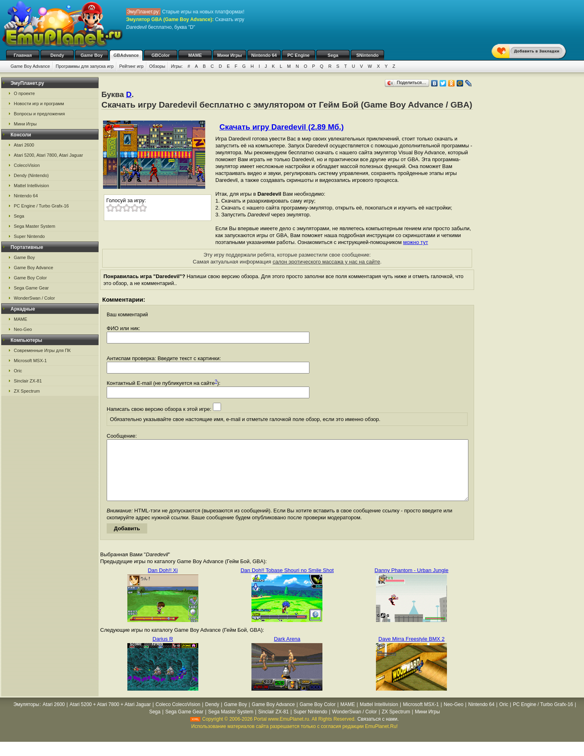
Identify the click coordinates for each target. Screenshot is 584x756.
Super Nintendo (29, 236)
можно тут (415, 242)
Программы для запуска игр (85, 66)
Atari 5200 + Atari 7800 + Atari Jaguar (110, 716)
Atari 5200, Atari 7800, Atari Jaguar (48, 155)
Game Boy (92, 55)
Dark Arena (287, 651)
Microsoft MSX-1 (30, 360)
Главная (23, 55)
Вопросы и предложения (39, 113)
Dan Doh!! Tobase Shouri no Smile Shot (287, 582)
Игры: (176, 66)
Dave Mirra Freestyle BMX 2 (411, 651)
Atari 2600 (24, 145)
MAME (195, 55)
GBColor (160, 55)
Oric (18, 370)
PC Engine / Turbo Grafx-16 (41, 205)
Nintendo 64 (264, 55)
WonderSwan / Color (34, 298)
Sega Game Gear (31, 287)
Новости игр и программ (39, 103)
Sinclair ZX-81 (28, 380)
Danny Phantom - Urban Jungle (412, 582)
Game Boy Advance (30, 66)
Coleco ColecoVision (178, 716)
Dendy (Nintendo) (31, 175)
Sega (333, 55)
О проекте (24, 93)
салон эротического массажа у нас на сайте (326, 262)
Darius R (162, 651)
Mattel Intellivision (31, 185)
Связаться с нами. (378, 731)
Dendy (57, 55)
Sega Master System (34, 226)
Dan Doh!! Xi (163, 582)
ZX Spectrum (27, 391)
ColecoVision (27, 165)
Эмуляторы (26, 716)
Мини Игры (229, 55)
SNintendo (367, 55)
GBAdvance (126, 55)
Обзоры (157, 66)
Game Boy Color (30, 277)
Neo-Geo (23, 329)
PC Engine (298, 55)
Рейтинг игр (131, 66)
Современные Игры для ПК (42, 350)
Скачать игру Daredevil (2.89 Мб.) (281, 127)
